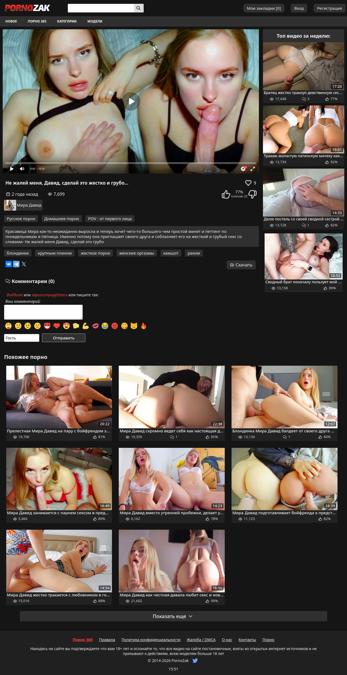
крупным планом (55, 253)
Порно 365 (37, 21)
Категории (67, 21)
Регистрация (329, 8)
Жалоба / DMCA (201, 639)
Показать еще (173, 616)
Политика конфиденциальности (150, 639)
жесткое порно (95, 253)
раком (194, 253)
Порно (268, 639)
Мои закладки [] (264, 8)
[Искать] (139, 8)
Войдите (15, 294)
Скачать (241, 265)
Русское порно (21, 218)
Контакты (247, 639)
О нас (227, 639)
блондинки (18, 253)
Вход (299, 8)
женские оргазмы (136, 253)
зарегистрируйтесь (50, 294)
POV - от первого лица (110, 218)
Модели (95, 21)
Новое (11, 21)
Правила (107, 639)
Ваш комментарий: (23, 301)
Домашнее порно (61, 218)
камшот (171, 253)
